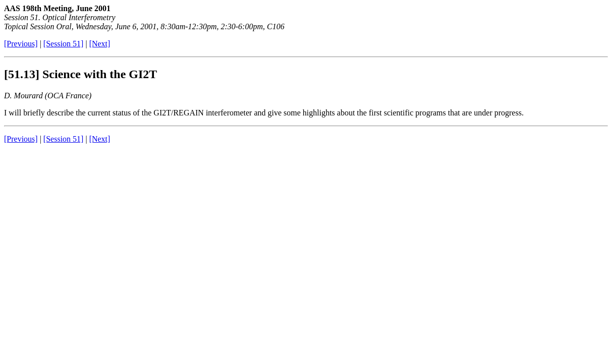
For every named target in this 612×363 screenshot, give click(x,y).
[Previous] (21, 43)
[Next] (99, 43)
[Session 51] (63, 43)
